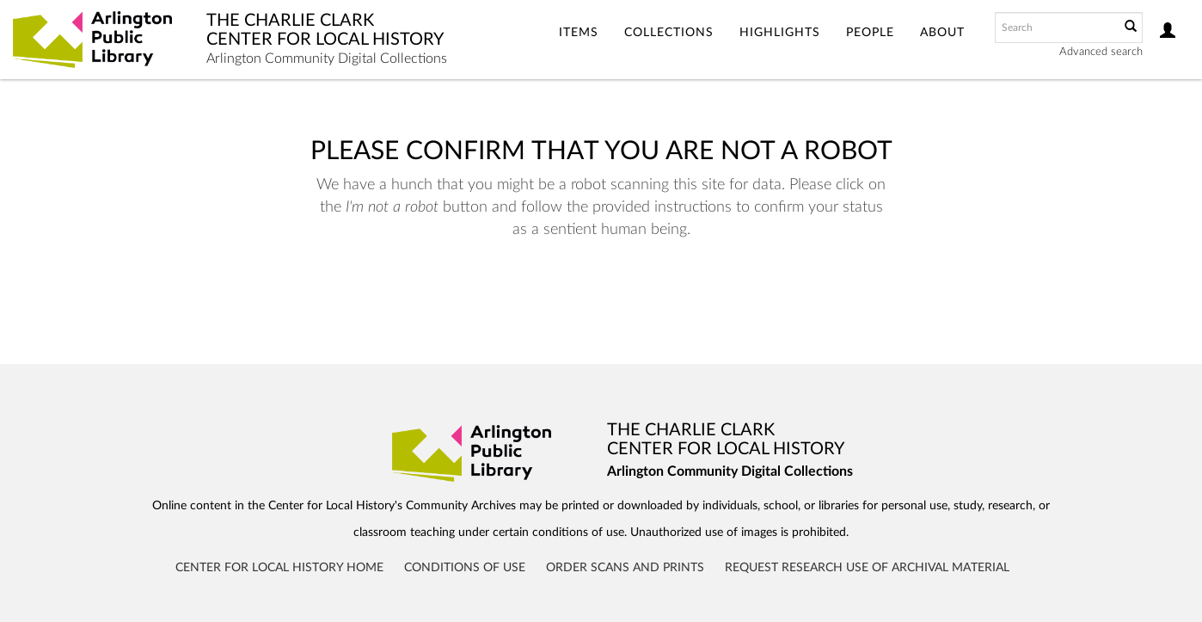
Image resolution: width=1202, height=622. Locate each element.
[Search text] (1056, 27)
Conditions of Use (464, 568)
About (942, 33)
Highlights (779, 33)
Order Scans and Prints (625, 568)
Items (578, 33)
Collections (669, 33)
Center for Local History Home (279, 568)
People (870, 33)
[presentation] (582, 295)
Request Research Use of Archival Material (867, 568)
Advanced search (1101, 52)
